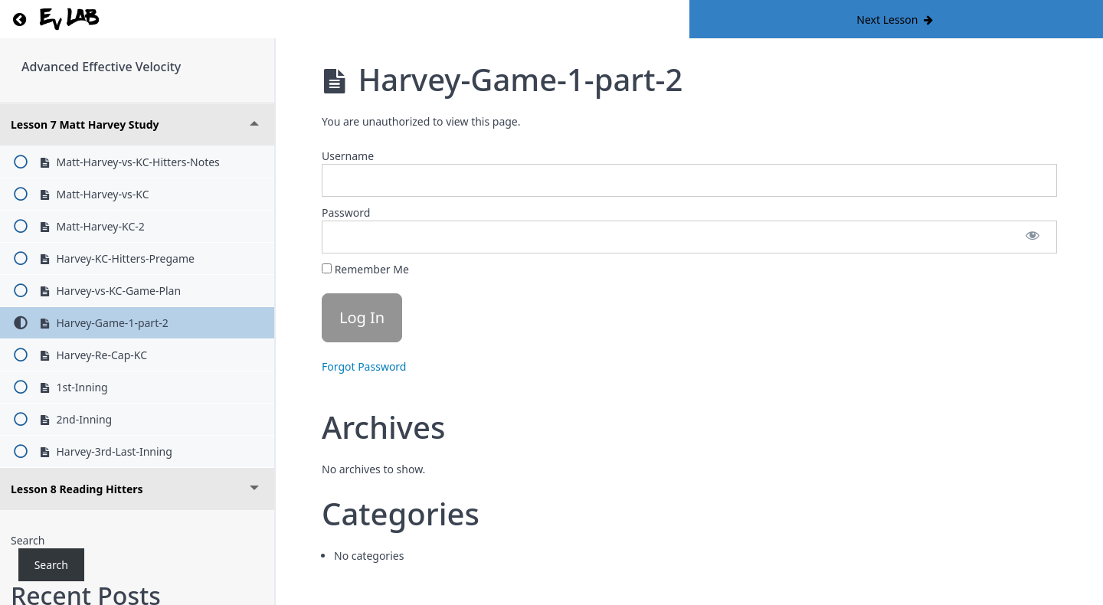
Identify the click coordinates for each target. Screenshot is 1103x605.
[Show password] (1032, 237)
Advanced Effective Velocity (101, 66)
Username (348, 156)
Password (346, 212)
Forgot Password (364, 366)
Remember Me (365, 269)
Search (27, 540)
